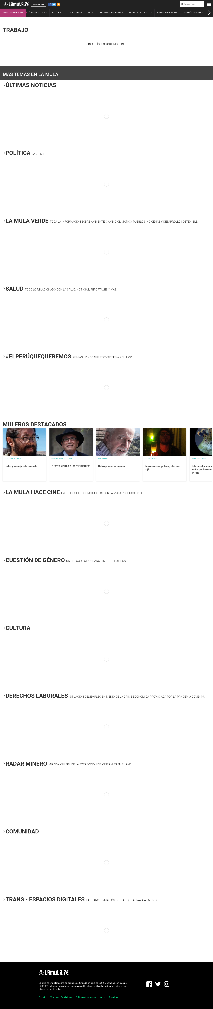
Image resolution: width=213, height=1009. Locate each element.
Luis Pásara (103, 459)
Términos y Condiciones (61, 997)
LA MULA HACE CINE (167, 12)
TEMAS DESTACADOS (13, 12)
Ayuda (102, 997)
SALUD (91, 12)
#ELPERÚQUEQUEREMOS (111, 12)
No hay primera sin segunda (111, 466)
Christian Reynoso (13, 459)
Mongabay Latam (199, 459)
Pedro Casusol (151, 459)
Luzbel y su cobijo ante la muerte (21, 466)
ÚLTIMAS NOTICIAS (38, 12)
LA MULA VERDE (74, 12)
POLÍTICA (56, 12)
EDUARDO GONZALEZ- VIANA (62, 459)
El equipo (43, 997)
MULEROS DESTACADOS (140, 12)
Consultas (113, 997)
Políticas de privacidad (86, 997)
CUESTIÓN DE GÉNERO (193, 12)
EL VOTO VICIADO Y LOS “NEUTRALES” (70, 466)
